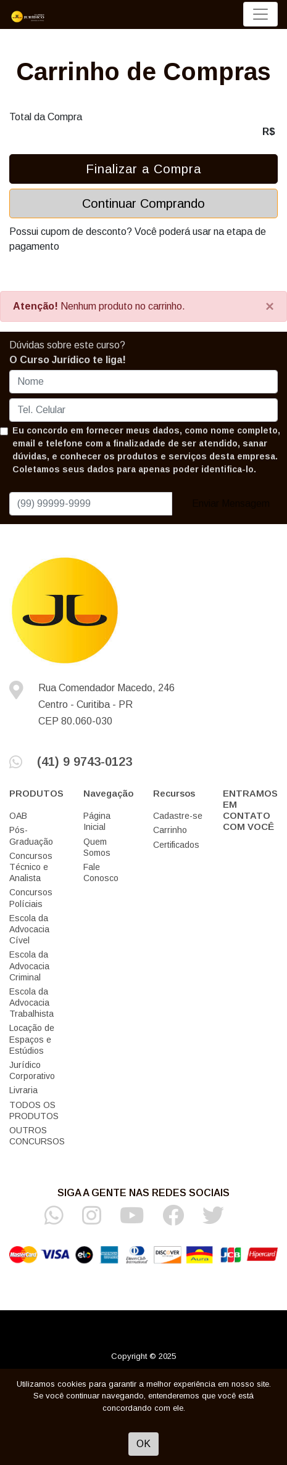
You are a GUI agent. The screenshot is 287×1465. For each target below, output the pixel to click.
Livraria (23, 1090)
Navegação (108, 793)
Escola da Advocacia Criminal (29, 966)
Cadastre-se (177, 816)
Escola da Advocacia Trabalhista (31, 1003)
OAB (18, 816)
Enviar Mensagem (231, 503)
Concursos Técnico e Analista (30, 867)
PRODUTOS (36, 793)
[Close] (269, 306)
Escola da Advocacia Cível (29, 929)
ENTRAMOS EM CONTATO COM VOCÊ (250, 810)
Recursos (174, 793)
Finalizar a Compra (143, 169)
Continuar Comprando (143, 203)
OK (143, 1443)
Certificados (176, 845)
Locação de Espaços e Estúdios (31, 1039)
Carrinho (170, 830)
